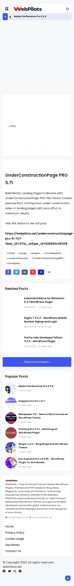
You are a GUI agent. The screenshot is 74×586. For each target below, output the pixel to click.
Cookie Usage (14, 539)
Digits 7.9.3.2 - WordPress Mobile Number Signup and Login (45, 319)
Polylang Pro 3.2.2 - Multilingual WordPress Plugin (37, 430)
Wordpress (14, 263)
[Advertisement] (33, 57)
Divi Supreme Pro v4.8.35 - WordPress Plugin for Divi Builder (41, 460)
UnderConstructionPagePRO (48, 258)
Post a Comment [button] (36, 362)
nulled (12, 126)
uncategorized (53, 253)
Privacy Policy (14, 533)
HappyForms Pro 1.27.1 (31, 401)
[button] (6, 8)
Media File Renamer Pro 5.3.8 (30, 16)
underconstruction (18, 258)
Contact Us (13, 551)
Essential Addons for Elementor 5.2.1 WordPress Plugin (44, 300)
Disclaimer (12, 545)
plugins (36, 253)
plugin (23, 253)
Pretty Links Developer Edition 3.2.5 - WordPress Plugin (43, 339)
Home (9, 526)
